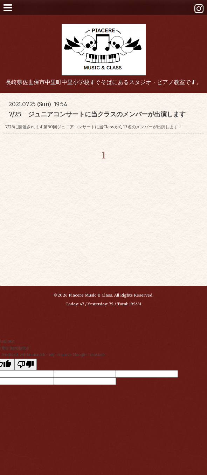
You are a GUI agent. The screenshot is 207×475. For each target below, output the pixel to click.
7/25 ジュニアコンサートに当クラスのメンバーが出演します (97, 114)
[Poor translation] (25, 364)
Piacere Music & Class (90, 295)
